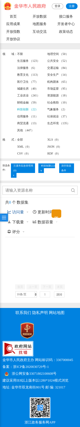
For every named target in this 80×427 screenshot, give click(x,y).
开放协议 (13, 39)
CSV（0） (23, 153)
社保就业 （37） (57, 116)
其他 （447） (25, 130)
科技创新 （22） (27, 109)
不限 (20, 54)
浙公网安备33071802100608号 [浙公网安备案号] (34, 374)
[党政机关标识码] (16, 330)
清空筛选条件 (66, 168)
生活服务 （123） (28, 60)
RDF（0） (53, 153)
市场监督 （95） (57, 88)
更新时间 (43, 212)
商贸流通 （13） (27, 123)
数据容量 (43, 222)
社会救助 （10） (57, 102)
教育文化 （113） (28, 74)
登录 (57, 6)
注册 (72, 6)
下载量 (15, 222)
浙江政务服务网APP (40, 422)
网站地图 (57, 312)
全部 (20, 139)
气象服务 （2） (57, 109)
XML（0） (24, 146)
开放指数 (13, 32)
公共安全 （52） (57, 60)
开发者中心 (66, 24)
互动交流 (40, 32)
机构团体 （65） (57, 81)
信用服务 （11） (27, 116)
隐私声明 (40, 312)
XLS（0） (53, 139)
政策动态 (66, 32)
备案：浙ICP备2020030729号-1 (25, 367)
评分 (13, 232)
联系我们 (23, 312)
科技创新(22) (48, 165)
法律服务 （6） (27, 67)
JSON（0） (54, 146)
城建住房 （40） (27, 88)
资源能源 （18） (57, 95)
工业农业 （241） (28, 95)
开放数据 (40, 16)
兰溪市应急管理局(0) (23, 168)
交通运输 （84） (57, 67)
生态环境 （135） (58, 123)
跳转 (59, 294)
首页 (13, 16)
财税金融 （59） (27, 102)
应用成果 (13, 24)
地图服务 (40, 24)
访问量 (15, 212)
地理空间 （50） (57, 54)
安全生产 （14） (57, 74)
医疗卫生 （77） (27, 81)
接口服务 (66, 16)
